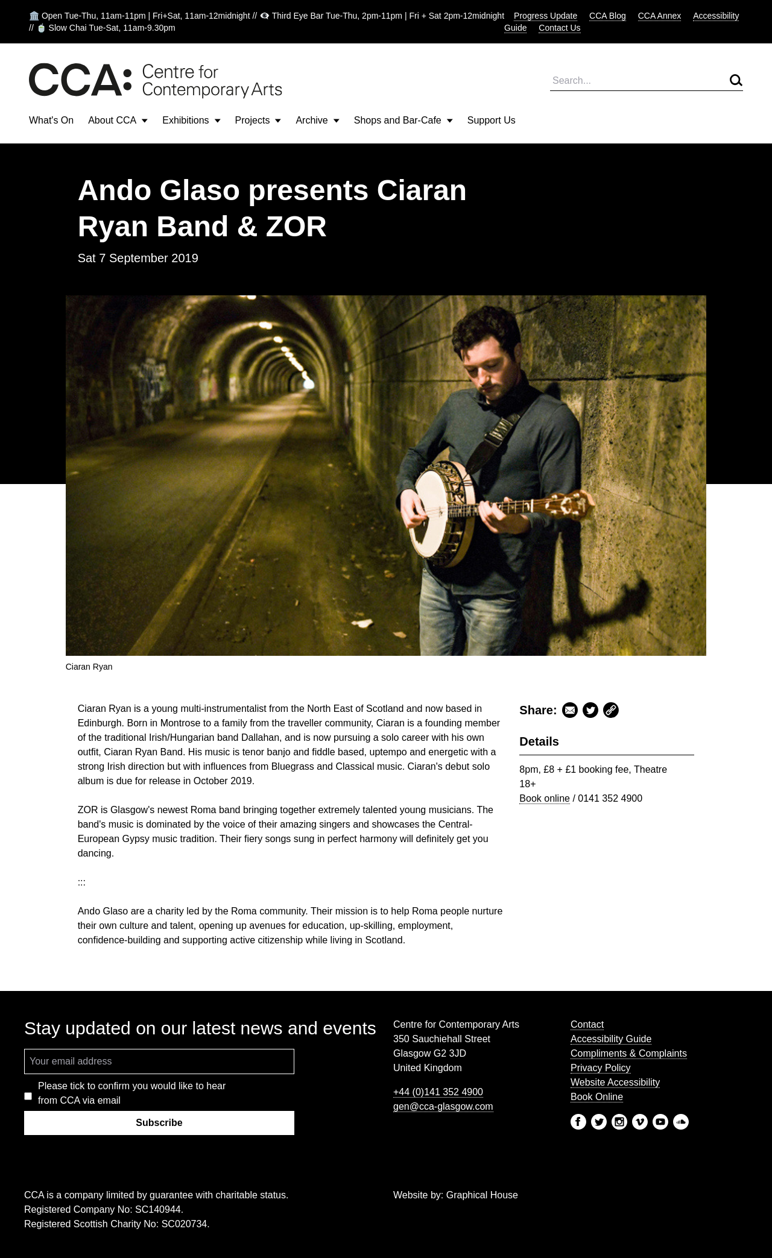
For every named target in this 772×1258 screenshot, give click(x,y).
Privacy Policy (601, 1068)
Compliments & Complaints (629, 1053)
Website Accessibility (615, 1082)
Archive (317, 120)
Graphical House (482, 1195)
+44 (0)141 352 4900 (438, 1092)
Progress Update (545, 15)
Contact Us (559, 28)
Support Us (491, 120)
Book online (544, 798)
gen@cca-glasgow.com (443, 1106)
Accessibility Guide (611, 1039)
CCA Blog (607, 15)
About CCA (118, 120)
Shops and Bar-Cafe (403, 120)
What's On (51, 120)
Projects (258, 120)
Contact (587, 1024)
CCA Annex (660, 15)
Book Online (597, 1097)
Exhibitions (191, 120)
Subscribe (159, 1123)
